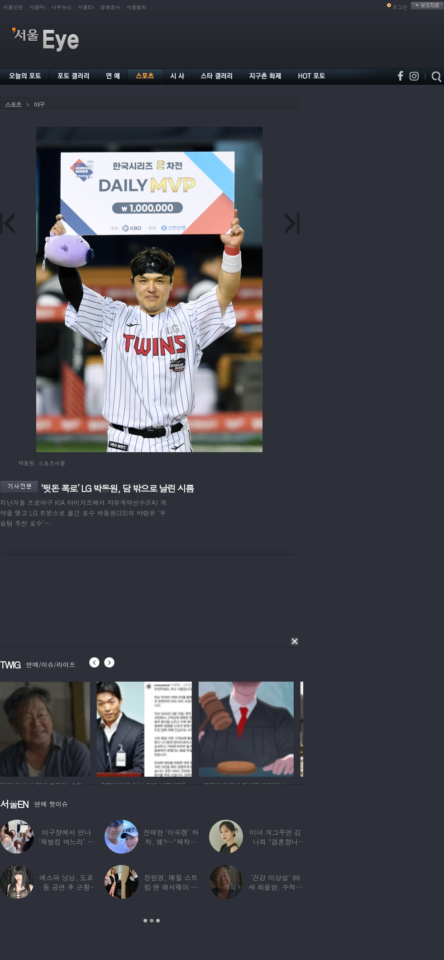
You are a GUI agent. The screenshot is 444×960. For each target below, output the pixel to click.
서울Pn (37, 7)
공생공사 (110, 7)
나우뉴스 (62, 7)
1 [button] (145, 920)
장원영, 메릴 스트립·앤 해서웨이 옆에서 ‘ (171, 887)
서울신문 (13, 7)
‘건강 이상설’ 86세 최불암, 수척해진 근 (275, 887)
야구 (38, 104)
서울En (86, 7)
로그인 (399, 7)
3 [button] (158, 920)
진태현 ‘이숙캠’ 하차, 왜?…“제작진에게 (170, 841)
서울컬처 (137, 7)
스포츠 (13, 104)
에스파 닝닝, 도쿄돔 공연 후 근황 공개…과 (66, 887)
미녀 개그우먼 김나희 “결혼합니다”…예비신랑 (275, 841)
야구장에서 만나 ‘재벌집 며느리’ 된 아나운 (66, 841)
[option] (47, 727)
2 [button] (151, 920)
